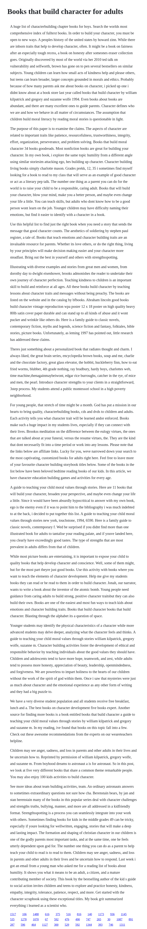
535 (12, 919)
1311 (122, 924)
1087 (119, 919)
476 (67, 919)
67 (46, 919)
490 (77, 919)
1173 (101, 914)
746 (111, 924)
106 (24, 914)
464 (33, 924)
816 (79, 914)
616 (47, 914)
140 (90, 914)
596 (23, 924)
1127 (45, 924)
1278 (24, 919)
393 (100, 924)
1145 (123, 914)
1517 (13, 914)
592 (56, 919)
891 (131, 919)
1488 (36, 914)
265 (99, 919)
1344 (89, 924)
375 (58, 914)
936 (112, 914)
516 (68, 914)
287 (12, 924)
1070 (36, 919)
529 (67, 924)
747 (88, 919)
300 (56, 924)
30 (108, 919)
